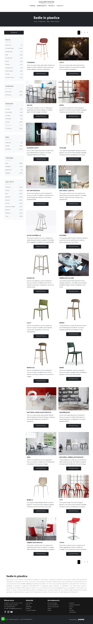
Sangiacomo (13, 68)
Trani (13, 216)
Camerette (72, 612)
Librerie (71, 603)
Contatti (60, 5)
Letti (70, 608)
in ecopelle (13, 112)
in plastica (13, 125)
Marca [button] (7, 40)
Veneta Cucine (13, 77)
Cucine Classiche (53, 606)
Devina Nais (13, 52)
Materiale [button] (9, 104)
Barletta (13, 197)
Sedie (48, 21)
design (13, 146)
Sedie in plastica (55, 21)
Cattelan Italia (13, 48)
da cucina (13, 92)
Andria (13, 190)
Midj (13, 55)
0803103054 (11, 606)
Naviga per (14, 32)
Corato (13, 203)
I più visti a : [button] (10, 182)
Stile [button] (7, 137)
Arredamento (42, 5)
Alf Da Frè (13, 45)
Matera (13, 210)
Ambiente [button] (9, 86)
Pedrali (13, 64)
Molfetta (13, 213)
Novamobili (13, 58)
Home (35, 21)
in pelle (13, 122)
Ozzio (13, 61)
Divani (71, 606)
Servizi (28, 605)
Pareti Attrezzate (74, 605)
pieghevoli (13, 170)
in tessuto (13, 128)
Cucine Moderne (53, 605)
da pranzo (13, 95)
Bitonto (13, 200)
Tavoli (49, 608)
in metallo (13, 119)
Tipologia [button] (9, 158)
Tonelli (13, 74)
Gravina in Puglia (13, 207)
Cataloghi (29, 606)
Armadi (71, 610)
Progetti (51, 5)
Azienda (32, 5)
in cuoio (13, 109)
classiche (13, 143)
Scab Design (13, 71)
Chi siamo (29, 603)
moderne (13, 149)
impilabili (13, 166)
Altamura (13, 187)
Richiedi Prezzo (41, 73)
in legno (13, 116)
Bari (13, 194)
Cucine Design (52, 603)
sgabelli (13, 173)
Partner (28, 608)
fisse (13, 163)
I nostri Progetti (31, 610)
